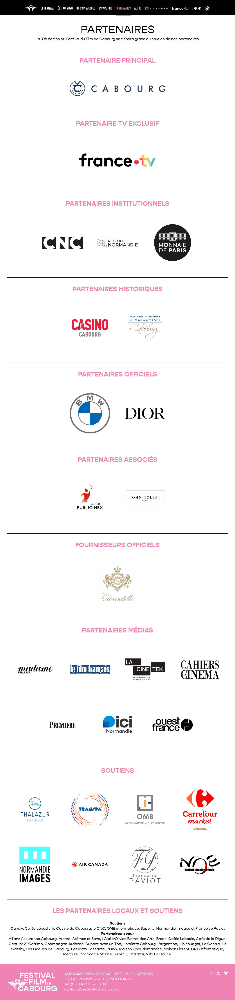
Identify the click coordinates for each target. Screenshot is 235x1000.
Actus (137, 8)
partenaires (123, 8)
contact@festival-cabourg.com (91, 989)
